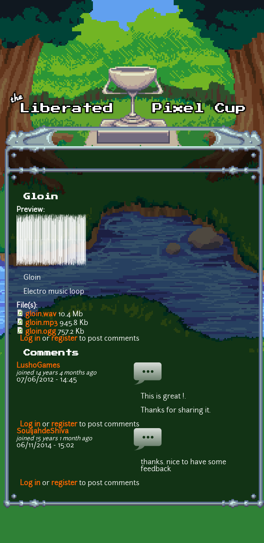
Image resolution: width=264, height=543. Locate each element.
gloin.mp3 (41, 323)
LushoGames (38, 365)
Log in (30, 338)
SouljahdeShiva (42, 431)
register (64, 338)
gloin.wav (40, 314)
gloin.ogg (40, 331)
